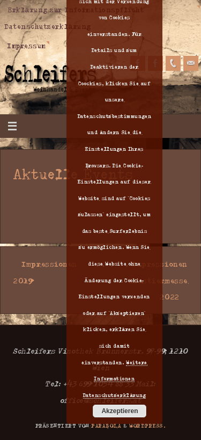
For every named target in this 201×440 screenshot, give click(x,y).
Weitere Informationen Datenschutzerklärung (115, 378)
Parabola (106, 425)
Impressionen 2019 (45, 272)
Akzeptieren (119, 411)
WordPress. (147, 425)
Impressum (27, 45)
